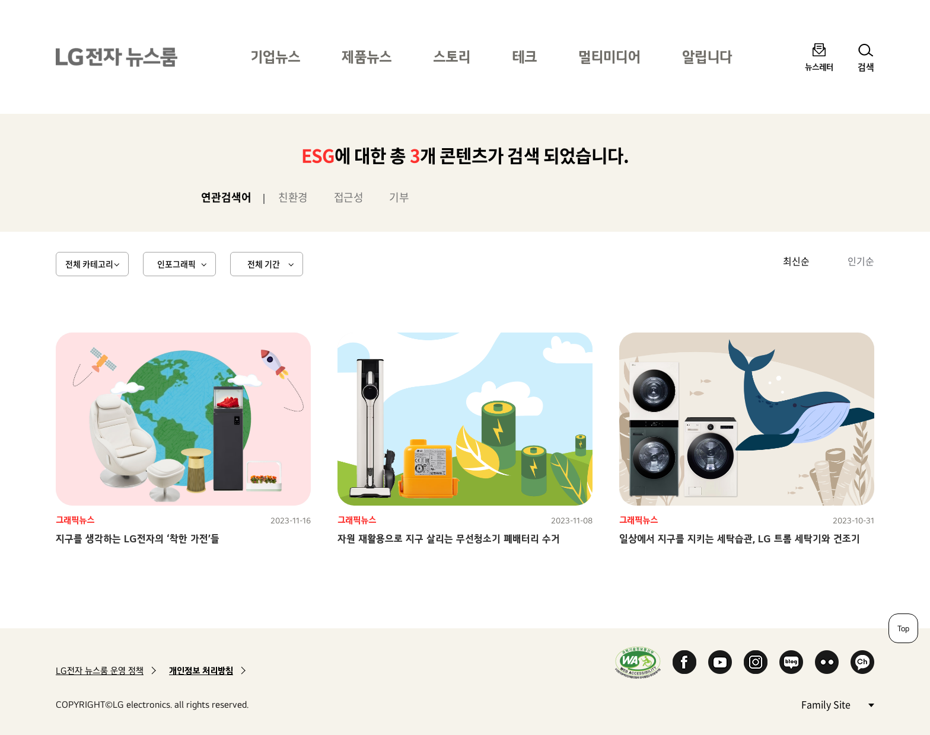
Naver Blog (791, 662)
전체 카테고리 (89, 264)
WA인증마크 (638, 662)
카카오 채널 (862, 662)
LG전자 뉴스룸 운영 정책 (100, 670)
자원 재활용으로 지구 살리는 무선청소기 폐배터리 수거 (448, 538)
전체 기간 (263, 264)
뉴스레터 (819, 67)
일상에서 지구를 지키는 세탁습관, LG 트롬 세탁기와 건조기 (739, 538)
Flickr (827, 662)
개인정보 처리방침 (201, 670)
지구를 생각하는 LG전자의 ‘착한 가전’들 (137, 538)
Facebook (684, 662)
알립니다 (707, 56)
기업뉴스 (275, 56)
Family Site (837, 703)
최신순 (796, 261)
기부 (399, 197)
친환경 (293, 197)
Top (903, 628)
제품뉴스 (366, 56)
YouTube (720, 662)
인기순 (861, 261)
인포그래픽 (176, 264)
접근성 (349, 197)
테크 (524, 56)
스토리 (451, 56)
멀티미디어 (609, 56)
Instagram (755, 662)
